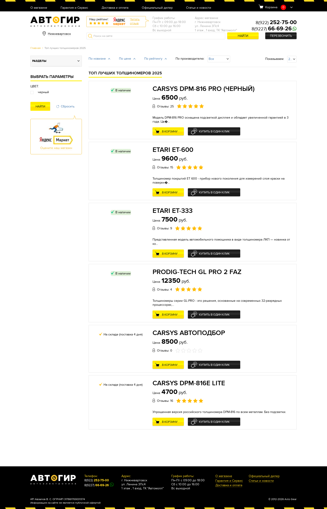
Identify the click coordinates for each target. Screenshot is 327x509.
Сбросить (67, 106)
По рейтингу (153, 59)
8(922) (276, 22)
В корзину (170, 131)
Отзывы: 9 (164, 228)
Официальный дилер (157, 8)
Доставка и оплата (115, 8)
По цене (125, 59)
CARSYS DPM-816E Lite (189, 383)
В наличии (123, 90)
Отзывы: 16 (165, 401)
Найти (243, 36)
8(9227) (272, 29)
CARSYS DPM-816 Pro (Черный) (204, 89)
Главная (35, 48)
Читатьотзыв (135, 21)
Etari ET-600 (173, 150)
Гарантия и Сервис (74, 8)
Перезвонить (281, 36)
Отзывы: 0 (164, 350)
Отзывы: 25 (165, 106)
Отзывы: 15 (165, 167)
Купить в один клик (214, 131)
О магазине (38, 8)
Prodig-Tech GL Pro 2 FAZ (197, 272)
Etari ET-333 (173, 211)
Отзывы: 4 (164, 289)
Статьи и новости (198, 8)
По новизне (97, 59)
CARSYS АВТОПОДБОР (189, 333)
